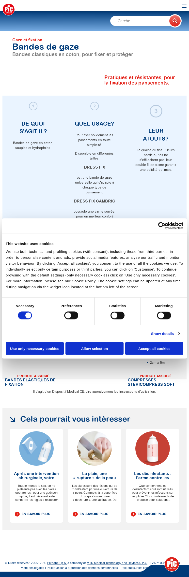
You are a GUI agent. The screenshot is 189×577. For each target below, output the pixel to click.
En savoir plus (32, 514)
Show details (162, 334)
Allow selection (94, 348)
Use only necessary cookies (34, 348)
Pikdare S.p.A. (57, 563)
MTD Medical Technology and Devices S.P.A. (117, 563)
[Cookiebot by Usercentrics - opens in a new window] (161, 226)
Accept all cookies (154, 348)
